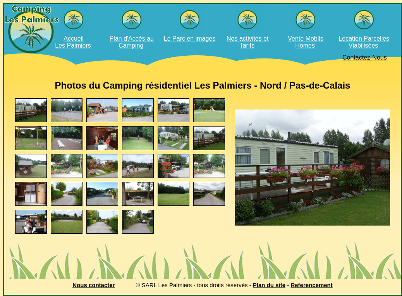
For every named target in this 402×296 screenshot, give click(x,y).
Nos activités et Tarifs (247, 42)
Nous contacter (93, 285)
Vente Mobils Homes (305, 42)
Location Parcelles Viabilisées (363, 42)
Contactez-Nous (364, 57)
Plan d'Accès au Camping (132, 42)
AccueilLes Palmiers (73, 42)
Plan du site (269, 285)
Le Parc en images (189, 38)
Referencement (311, 285)
